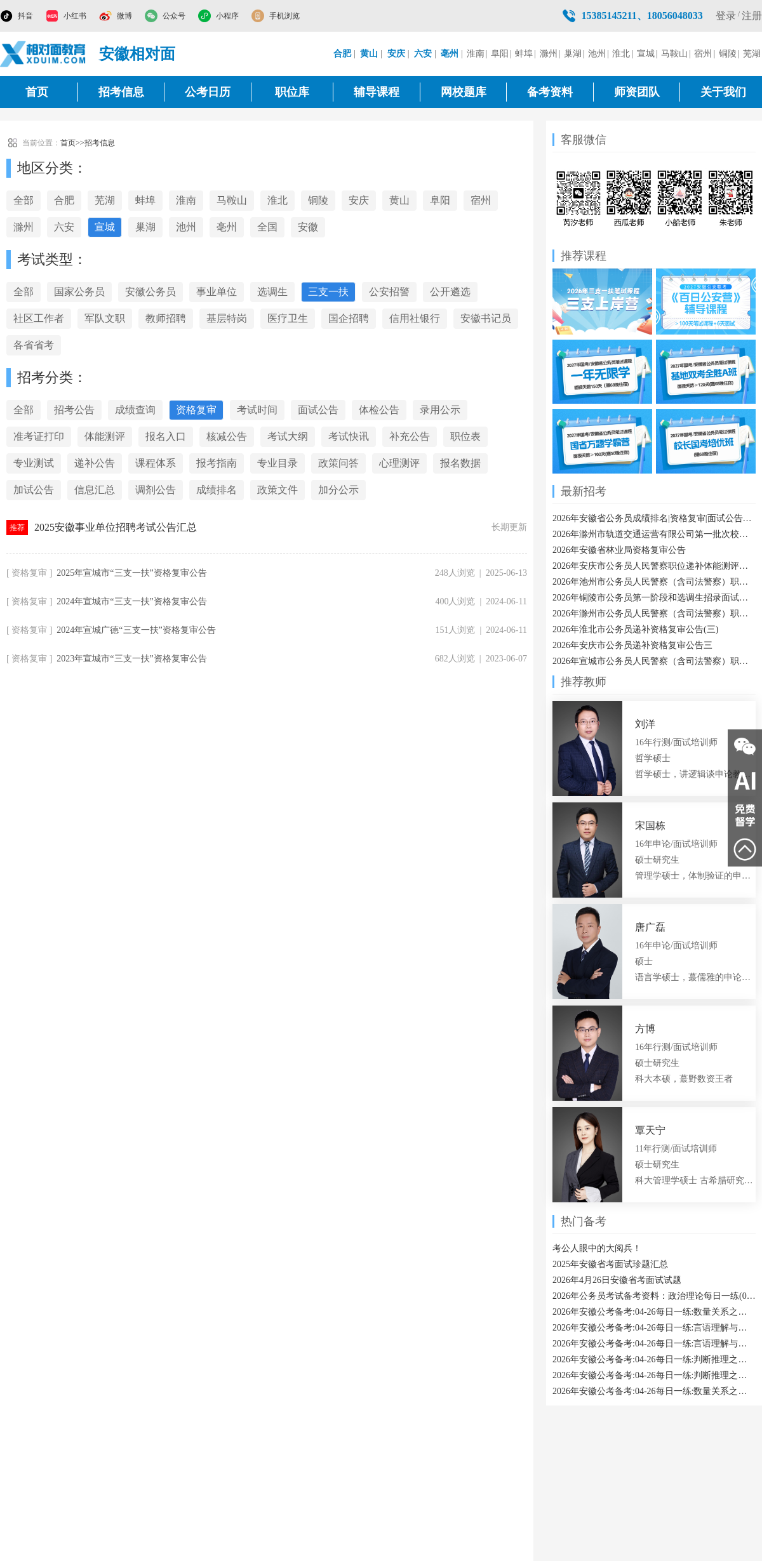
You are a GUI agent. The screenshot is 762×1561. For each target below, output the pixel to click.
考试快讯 (348, 436)
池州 (597, 53)
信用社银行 (414, 318)
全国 (267, 227)
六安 (64, 227)
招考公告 (74, 409)
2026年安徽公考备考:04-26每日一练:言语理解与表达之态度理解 (654, 1343)
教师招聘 (165, 318)
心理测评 (399, 463)
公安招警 (389, 291)
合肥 (64, 200)
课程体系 (155, 463)
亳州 (227, 227)
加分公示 (338, 489)
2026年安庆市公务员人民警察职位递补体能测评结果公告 (654, 566)
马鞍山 (674, 53)
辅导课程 (376, 92)
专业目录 (277, 463)
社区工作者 (38, 318)
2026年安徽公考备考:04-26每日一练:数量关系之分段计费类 (654, 1391)
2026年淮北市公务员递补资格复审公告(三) (635, 629)
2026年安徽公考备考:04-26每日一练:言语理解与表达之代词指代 (654, 1327)
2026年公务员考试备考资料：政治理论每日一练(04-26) (654, 1296)
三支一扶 (328, 291)
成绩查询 (135, 409)
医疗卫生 (287, 318)
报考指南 (216, 463)
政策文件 (277, 489)
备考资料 (550, 92)
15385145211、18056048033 (642, 15)
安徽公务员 (150, 291)
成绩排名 (216, 489)
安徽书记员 (485, 318)
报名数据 (460, 463)
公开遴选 (450, 291)
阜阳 (500, 53)
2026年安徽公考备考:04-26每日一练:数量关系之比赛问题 (654, 1312)
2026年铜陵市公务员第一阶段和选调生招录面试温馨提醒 (654, 597)
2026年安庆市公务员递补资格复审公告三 (632, 645)
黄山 (399, 200)
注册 (752, 15)
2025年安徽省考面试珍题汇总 (610, 1264)
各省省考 (33, 345)
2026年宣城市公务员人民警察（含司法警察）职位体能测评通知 (654, 661)
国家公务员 (79, 291)
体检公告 (379, 409)
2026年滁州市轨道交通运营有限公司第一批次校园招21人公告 (654, 534)
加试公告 (33, 489)
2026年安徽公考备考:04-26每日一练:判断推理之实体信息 (654, 1359)
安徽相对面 (137, 54)
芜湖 (752, 53)
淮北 (621, 53)
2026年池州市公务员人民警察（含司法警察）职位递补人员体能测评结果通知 (654, 582)
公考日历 (208, 92)
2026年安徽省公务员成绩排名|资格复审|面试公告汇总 (654, 518)
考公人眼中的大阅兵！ (596, 1248)
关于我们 (723, 92)
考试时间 (257, 409)
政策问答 (338, 463)
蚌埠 (524, 53)
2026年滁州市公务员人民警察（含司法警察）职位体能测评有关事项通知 (654, 613)
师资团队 (637, 92)
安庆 (359, 200)
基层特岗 (226, 318)
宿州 (703, 53)
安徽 (308, 227)
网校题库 (463, 92)
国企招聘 (348, 318)
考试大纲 (287, 436)
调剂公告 (155, 489)
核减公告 (226, 436)
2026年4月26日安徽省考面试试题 (616, 1280)
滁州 (549, 53)
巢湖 (573, 53)
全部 (23, 200)
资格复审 (196, 409)
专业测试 (33, 463)
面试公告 (318, 409)
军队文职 (104, 318)
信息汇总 (94, 489)
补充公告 (409, 436)
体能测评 (104, 436)
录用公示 (440, 409)
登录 (726, 15)
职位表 (465, 436)
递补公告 (94, 463)
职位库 (292, 92)
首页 (36, 92)
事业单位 (216, 291)
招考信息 (121, 92)
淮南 (476, 53)
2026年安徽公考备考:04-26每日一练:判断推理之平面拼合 (654, 1375)
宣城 (646, 53)
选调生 (272, 291)
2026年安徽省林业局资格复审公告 (619, 550)
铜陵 (728, 53)
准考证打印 (38, 436)
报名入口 (165, 436)
